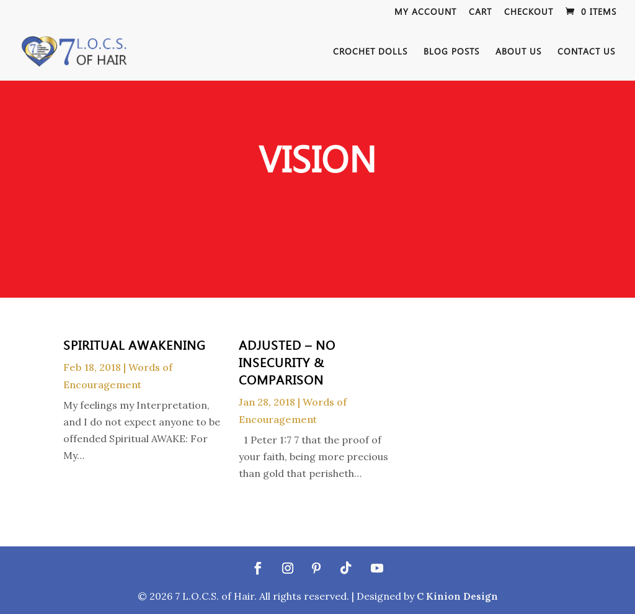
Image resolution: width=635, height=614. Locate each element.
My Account (425, 12)
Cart (480, 12)
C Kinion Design (457, 596)
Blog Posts (451, 52)
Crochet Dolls (370, 52)
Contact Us (586, 52)
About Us (518, 52)
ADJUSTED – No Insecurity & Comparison (287, 362)
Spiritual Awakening (134, 344)
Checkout (528, 12)
